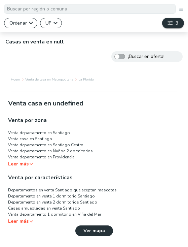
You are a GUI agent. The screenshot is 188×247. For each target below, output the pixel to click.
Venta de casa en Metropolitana (49, 79)
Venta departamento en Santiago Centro (45, 145)
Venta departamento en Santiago (39, 132)
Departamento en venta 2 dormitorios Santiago (52, 202)
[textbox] (90, 9)
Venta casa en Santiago (30, 139)
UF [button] (48, 23)
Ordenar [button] (18, 23)
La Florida (86, 79)
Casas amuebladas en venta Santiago (44, 208)
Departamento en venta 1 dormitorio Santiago (51, 196)
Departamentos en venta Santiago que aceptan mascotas (62, 190)
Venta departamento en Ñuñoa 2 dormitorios (50, 151)
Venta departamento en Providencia (41, 157)
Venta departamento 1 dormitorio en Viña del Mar (54, 214)
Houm (15, 79)
